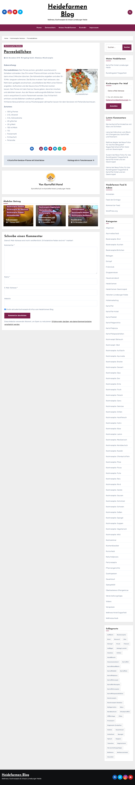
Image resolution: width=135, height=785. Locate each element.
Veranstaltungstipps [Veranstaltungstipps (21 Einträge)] (114, 748)
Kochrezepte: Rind (113, 484)
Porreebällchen (18, 52)
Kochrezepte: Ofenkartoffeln (118, 457)
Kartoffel (109, 306)
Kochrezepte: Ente (113, 384)
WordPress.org (112, 211)
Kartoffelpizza (112, 328)
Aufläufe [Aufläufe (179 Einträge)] (110, 635)
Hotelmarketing (112, 300)
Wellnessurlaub (112, 618)
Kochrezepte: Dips (113, 373)
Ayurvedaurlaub (112, 233)
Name (7, 277)
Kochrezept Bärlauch (114, 339)
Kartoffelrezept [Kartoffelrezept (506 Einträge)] (112, 680)
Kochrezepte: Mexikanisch (116, 440)
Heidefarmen (111, 284)
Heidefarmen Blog (15, 775)
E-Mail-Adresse (11, 287)
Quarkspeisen (111, 574)
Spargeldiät (110, 585)
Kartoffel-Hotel (53, 184)
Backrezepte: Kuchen (114, 245)
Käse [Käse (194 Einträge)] (121, 707)
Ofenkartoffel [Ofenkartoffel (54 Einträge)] (125, 711)
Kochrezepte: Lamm (114, 434)
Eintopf (109, 261)
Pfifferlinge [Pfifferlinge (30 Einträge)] (111, 716)
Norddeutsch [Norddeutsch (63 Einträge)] (111, 711)
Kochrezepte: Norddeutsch (17, 210)
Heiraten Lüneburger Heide (117, 295)
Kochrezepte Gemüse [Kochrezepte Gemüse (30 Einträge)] (114, 702)
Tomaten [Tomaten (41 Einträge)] (110, 743)
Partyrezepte (44, 213)
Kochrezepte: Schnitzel (115, 501)
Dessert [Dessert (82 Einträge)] (117, 639)
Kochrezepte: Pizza (114, 468)
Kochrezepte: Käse (113, 429)
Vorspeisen (57, 213)
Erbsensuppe (12, 220)
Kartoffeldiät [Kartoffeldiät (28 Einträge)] (111, 671)
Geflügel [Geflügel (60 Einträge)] (110, 648)
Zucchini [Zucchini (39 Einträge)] (110, 757)
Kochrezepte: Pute (113, 473)
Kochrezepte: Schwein (115, 507)
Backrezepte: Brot (113, 239)
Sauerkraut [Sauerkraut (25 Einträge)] (120, 730)
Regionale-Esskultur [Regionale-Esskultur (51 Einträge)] (114, 725)
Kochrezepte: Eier (113, 378)
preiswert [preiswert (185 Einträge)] (110, 720)
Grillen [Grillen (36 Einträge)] (119, 653)
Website (7, 298)
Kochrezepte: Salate (114, 490)
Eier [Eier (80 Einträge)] (125, 639)
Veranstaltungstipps (114, 596)
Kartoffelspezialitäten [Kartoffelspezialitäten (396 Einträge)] (115, 693)
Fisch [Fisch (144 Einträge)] (118, 644)
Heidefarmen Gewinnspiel (116, 289)
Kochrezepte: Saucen (114, 496)
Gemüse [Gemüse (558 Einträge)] (110, 653)
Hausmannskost (78, 210)
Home (39, 28)
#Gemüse (38, 58)
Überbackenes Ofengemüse (117, 590)
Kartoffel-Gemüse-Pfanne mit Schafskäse (25, 160)
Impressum (94, 28)
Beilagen (109, 256)
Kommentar (9, 245)
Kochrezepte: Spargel (114, 518)
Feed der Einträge (113, 200)
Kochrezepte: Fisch (114, 390)
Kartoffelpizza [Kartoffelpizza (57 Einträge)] (112, 675)
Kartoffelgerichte (113, 323)
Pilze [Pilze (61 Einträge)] (120, 716)
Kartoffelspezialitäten (115, 334)
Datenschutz (50, 28)
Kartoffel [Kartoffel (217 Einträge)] (125, 662)
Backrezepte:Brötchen (115, 250)
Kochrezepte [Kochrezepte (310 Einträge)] (111, 698)
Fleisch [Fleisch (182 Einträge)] (126, 644)
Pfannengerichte (113, 568)
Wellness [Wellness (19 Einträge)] (110, 752)
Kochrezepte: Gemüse (13, 46)
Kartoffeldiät (111, 317)
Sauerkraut (110, 579)
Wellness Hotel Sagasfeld (116, 613)
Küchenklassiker (13, 215)
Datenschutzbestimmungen (117, 100)
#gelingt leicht (28, 58)
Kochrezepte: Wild (113, 535)
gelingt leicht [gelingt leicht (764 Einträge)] (122, 648)
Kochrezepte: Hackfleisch (82, 215)
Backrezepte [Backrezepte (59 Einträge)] (121, 635)
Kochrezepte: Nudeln (114, 451)
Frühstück (110, 267)
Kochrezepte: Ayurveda (115, 356)
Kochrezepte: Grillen (114, 412)
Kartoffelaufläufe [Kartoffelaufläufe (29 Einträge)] (113, 666)
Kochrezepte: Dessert (114, 367)
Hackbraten (76, 220)
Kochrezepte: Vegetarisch (49, 207)
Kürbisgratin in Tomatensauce (81, 160)
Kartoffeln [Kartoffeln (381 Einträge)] (123, 671)
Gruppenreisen (112, 273)
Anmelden (110, 194)
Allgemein (110, 228)
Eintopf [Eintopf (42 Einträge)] (110, 644)
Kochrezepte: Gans (113, 401)
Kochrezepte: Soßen (114, 512)
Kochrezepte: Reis (113, 479)
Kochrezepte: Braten (114, 362)
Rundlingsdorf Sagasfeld (116, 73)
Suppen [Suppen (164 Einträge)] (118, 739)
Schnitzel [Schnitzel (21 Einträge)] (110, 734)
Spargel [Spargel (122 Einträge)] (120, 734)
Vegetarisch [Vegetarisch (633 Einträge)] (121, 743)
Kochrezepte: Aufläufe (115, 351)
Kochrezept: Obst (113, 345)
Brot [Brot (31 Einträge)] (109, 639)
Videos (108, 601)
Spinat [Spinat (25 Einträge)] (109, 739)
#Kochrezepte (47, 58)
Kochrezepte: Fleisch (114, 395)
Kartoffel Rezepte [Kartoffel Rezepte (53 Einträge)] (113, 684)
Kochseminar (111, 540)
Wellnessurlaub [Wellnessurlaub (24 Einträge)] (122, 752)
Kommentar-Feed (113, 205)
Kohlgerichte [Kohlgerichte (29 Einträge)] (111, 707)
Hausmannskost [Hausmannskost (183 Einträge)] (113, 662)
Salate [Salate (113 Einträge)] (109, 730)
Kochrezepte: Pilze (113, 462)
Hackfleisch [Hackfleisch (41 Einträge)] (111, 657)
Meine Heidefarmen (67, 28)
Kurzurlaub (110, 551)
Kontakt (82, 28)
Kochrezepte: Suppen (15, 212)
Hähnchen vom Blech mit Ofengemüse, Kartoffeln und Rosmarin (118, 134)
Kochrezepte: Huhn (114, 423)
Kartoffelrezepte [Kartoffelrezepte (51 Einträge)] (113, 689)
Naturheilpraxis (112, 557)
